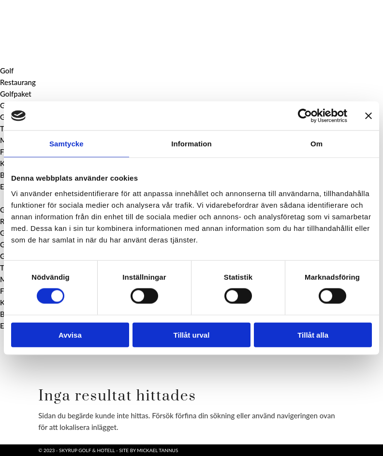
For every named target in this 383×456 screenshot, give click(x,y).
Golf (7, 70)
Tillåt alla (312, 334)
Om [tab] (316, 144)
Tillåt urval (192, 334)
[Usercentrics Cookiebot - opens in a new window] (305, 116)
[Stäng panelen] (368, 116)
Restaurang (18, 82)
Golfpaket (15, 93)
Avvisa (70, 334)
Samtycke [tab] (66, 144)
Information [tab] (191, 144)
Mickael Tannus (157, 450)
